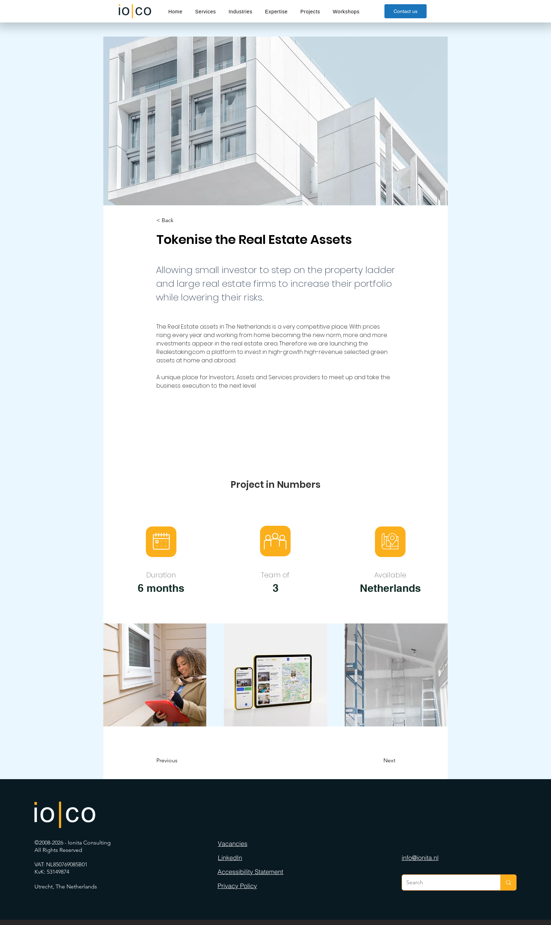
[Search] (446, 882)
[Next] (371, 760)
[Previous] (184, 760)
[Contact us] (405, 11)
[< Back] (179, 220)
